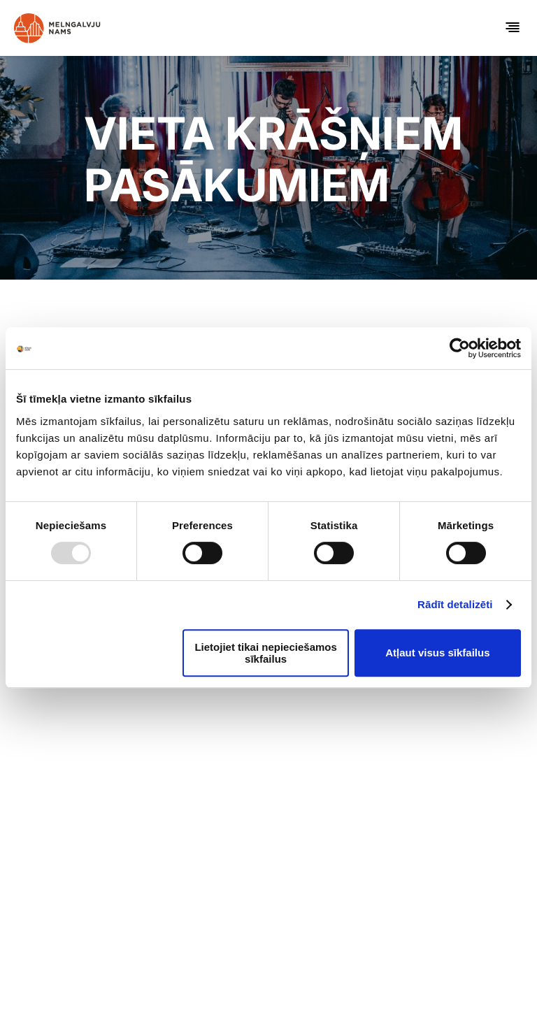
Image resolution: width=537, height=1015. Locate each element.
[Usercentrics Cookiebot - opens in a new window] (460, 348)
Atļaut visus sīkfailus (437, 652)
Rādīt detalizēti (454, 604)
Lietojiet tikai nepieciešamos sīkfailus (265, 653)
